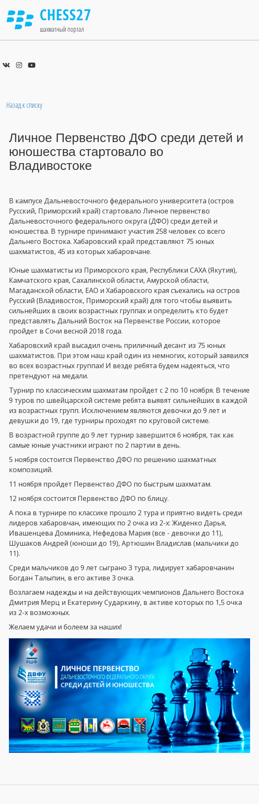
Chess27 (66, 14)
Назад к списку (24, 105)
